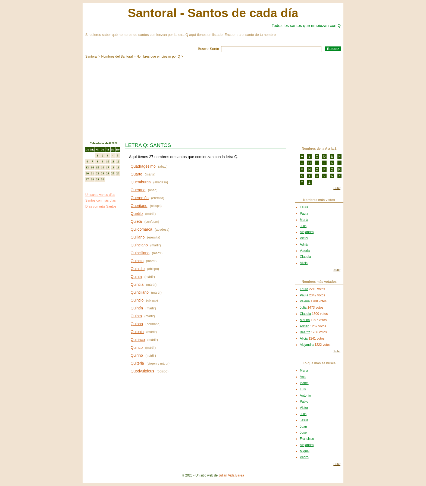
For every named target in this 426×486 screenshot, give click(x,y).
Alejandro (307, 232)
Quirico (137, 347)
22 (97, 173)
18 (112, 167)
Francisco (307, 439)
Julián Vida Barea (231, 475)
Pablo (304, 401)
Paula (304, 213)
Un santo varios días (100, 195)
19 (117, 167)
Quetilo (137, 213)
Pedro (304, 457)
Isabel (304, 383)
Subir (336, 188)
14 (92, 167)
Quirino (137, 355)
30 (102, 179)
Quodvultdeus (142, 371)
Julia (303, 226)
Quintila (137, 284)
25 (112, 173)
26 (117, 173)
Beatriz (305, 332)
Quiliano (138, 237)
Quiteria (137, 363)
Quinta (136, 276)
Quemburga (141, 182)
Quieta (136, 221)
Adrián (304, 244)
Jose (303, 432)
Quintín (137, 308)
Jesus (304, 420)
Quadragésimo (143, 166)
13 (87, 167)
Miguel (304, 451)
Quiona (137, 324)
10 (107, 161)
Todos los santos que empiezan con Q (306, 25)
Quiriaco (138, 339)
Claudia (305, 257)
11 (112, 161)
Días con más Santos (100, 206)
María (304, 220)
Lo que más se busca (319, 363)
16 (102, 167)
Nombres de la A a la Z (319, 148)
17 (107, 167)
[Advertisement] (213, 99)
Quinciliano (140, 253)
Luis (303, 389)
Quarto (136, 174)
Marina (305, 320)
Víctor (304, 238)
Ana (303, 377)
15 (97, 167)
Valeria (305, 251)
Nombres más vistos (319, 200)
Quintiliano (140, 292)
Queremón (140, 198)
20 (87, 173)
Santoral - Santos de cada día (213, 13)
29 (97, 179)
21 (92, 173)
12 (117, 161)
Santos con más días (100, 200)
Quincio (137, 261)
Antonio (305, 395)
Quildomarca (141, 229)
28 (92, 179)
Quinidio (138, 268)
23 (102, 173)
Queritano (139, 205)
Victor (304, 408)
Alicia (304, 263)
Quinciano (139, 245)
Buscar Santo (208, 49)
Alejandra (307, 345)
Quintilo (137, 300)
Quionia (137, 332)
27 (87, 179)
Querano (138, 190)
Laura (304, 207)
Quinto (136, 316)
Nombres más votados (319, 282)
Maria (304, 370)
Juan (303, 426)
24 (107, 173)
